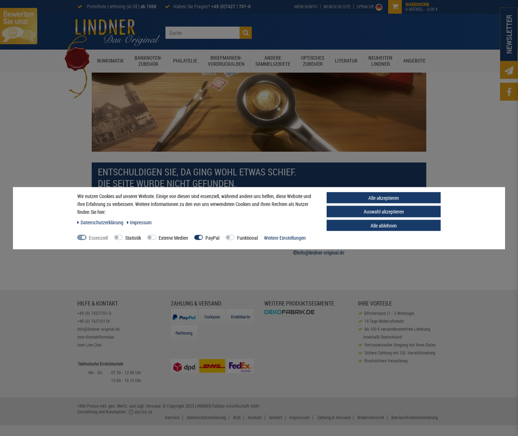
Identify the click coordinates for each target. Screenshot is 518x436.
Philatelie (185, 60)
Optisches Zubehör (312, 60)
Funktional (247, 237)
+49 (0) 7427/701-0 (94, 313)
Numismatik (110, 60)
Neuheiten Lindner (380, 60)
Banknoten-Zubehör (148, 60)
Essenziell (98, 237)
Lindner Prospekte (337, 32)
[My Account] (306, 6)
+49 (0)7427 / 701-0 (231, 6)
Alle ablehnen (384, 225)
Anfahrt (275, 417)
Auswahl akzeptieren (384, 211)
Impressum (299, 417)
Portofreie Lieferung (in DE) (121, 6)
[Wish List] (337, 6)
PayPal (212, 237)
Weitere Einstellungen (285, 237)
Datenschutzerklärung (206, 417)
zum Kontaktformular (95, 337)
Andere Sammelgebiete (272, 60)
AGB (237, 417)
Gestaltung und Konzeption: (115, 411)
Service (374, 32)
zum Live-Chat (89, 345)
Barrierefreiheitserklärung (414, 417)
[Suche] (246, 33)
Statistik (133, 237)
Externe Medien (173, 237)
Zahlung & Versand (333, 417)
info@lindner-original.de (320, 252)
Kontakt (398, 32)
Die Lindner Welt (289, 32)
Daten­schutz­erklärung (100, 222)
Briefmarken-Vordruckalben (226, 60)
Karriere (172, 417)
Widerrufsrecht (370, 417)
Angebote (414, 60)
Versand (153, 406)
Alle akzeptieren (383, 197)
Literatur (346, 60)
